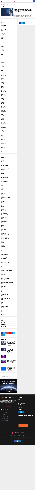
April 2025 (2, 38)
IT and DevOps (3, 249)
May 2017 (2, 148)
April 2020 (2, 118)
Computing (3, 193)
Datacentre (3, 201)
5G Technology (3, 157)
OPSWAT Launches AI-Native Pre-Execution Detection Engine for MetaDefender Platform (11, 343)
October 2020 (3, 110)
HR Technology (3, 233)
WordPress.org (3, 326)
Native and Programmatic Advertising (7, 270)
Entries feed (3, 322)
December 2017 (3, 143)
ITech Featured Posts (4, 254)
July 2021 (2, 98)
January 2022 (3, 90)
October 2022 (3, 78)
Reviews (2, 283)
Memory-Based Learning (5, 262)
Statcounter (1, 445)
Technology (3, 299)
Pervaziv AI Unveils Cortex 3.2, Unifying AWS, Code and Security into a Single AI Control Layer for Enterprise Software (11, 362)
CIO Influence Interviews (4, 181)
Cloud (2, 185)
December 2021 (3, 91)
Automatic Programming (5, 168)
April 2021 (2, 102)
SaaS (2, 287)
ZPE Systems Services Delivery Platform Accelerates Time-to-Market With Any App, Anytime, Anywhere (23, 10)
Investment (3, 246)
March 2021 (3, 103)
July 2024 (2, 50)
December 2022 (3, 75)
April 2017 (2, 150)
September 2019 (3, 127)
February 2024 (3, 57)
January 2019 (3, 138)
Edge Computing (3, 210)
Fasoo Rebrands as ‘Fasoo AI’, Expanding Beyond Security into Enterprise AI (11, 356)
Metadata (2, 263)
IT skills (2, 253)
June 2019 (2, 131)
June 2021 (2, 99)
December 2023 (3, 59)
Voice (2, 311)
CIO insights (3, 184)
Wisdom (2, 314)
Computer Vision (3, 190)
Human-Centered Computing (5, 234)
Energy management (4, 214)
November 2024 (3, 45)
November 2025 (3, 29)
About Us (19, 399)
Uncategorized (3, 303)
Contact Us (20, 407)
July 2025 (2, 34)
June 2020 (2, 115)
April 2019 (2, 134)
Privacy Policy (25, 439)
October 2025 (3, 30)
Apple (2, 161)
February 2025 (3, 41)
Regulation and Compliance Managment (7, 282)
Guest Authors (3, 229)
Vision (2, 310)
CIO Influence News (4, 182)
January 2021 (3, 106)
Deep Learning (3, 202)
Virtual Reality (3, 307)
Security (2, 291)
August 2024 (3, 49)
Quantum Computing (4, 279)
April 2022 (2, 86)
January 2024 (3, 58)
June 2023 (2, 67)
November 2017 (3, 144)
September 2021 (3, 95)
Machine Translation (4, 258)
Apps (2, 164)
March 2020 (3, 119)
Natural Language (4, 271)
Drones (2, 209)
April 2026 (2, 22)
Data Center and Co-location (5, 197)
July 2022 (2, 82)
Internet (2, 242)
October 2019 (3, 126)
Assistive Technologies (4, 165)
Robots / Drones (3, 286)
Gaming (2, 225)
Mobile (2, 266)
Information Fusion (4, 237)
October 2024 (3, 46)
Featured (2, 218)
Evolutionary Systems (4, 217)
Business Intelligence (4, 177)
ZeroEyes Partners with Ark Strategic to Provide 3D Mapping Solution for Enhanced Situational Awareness (11, 349)
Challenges (3, 180)
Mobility (2, 267)
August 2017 (3, 147)
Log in (2, 320)
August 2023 (3, 65)
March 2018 (3, 142)
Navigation (3, 273)
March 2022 (3, 87)
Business (2, 176)
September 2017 (3, 146)
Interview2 (2, 245)
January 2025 (3, 42)
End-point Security (4, 213)
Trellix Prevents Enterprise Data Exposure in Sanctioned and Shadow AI (11, 368)
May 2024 (2, 53)
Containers (3, 194)
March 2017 (3, 151)
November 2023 (3, 61)
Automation (3, 169)
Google (2, 226)
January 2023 (3, 74)
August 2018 (3, 139)
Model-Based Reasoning (5, 269)
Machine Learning (4, 257)
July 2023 (2, 66)
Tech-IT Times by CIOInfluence (5, 298)
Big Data (2, 172)
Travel (2, 302)
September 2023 (3, 63)
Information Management (5, 238)
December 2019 (3, 123)
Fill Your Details (23, 425)
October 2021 (3, 94)
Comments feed (3, 324)
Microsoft (2, 265)
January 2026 (3, 26)
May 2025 (2, 37)
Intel (2, 241)
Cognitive (2, 186)
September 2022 (3, 79)
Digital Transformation (4, 206)
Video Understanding (4, 306)
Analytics (2, 160)
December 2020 (3, 107)
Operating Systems (4, 275)
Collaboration (3, 189)
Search (2, 290)
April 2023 (2, 70)
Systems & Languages (4, 295)
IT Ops (2, 250)
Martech (2, 261)
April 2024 (2, 54)
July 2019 (2, 130)
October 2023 (3, 62)
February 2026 (3, 25)
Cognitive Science (4, 188)
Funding (2, 222)
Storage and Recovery (4, 294)
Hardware (2, 230)
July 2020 (2, 114)
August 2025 (3, 33)
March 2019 (3, 135)
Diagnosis (2, 205)
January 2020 (3, 122)
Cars (2, 178)
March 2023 (3, 71)
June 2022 (2, 83)
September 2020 (3, 111)
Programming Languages (5, 278)
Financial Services (4, 221)
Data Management (4, 198)
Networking (3, 274)
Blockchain (3, 173)
